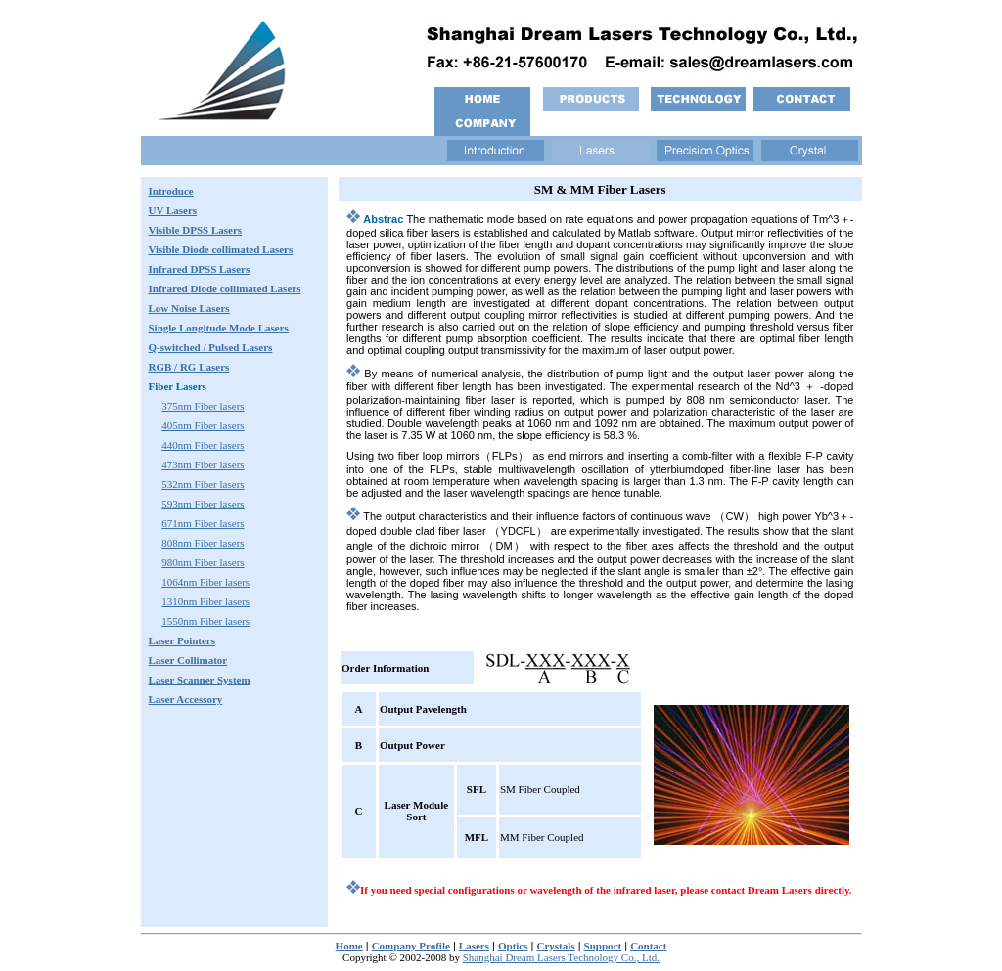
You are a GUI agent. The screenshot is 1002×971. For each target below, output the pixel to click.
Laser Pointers (182, 640)
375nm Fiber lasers (202, 406)
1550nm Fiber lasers (205, 621)
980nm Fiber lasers (202, 562)
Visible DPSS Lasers (196, 230)
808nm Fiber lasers (202, 543)
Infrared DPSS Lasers (199, 269)
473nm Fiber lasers (202, 464)
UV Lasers (173, 210)
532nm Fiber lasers (202, 484)
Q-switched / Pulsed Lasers (211, 347)
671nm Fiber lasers (202, 523)
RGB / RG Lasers (189, 367)
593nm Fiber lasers (202, 503)
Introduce (171, 191)
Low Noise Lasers (189, 308)
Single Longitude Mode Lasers (219, 327)
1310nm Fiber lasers (205, 601)
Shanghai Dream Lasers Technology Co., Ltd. (561, 957)
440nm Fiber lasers (202, 445)
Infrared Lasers (225, 288)
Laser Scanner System (199, 679)
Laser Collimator (188, 660)
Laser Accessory (186, 699)
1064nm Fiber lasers (205, 582)
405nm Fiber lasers (202, 425)
